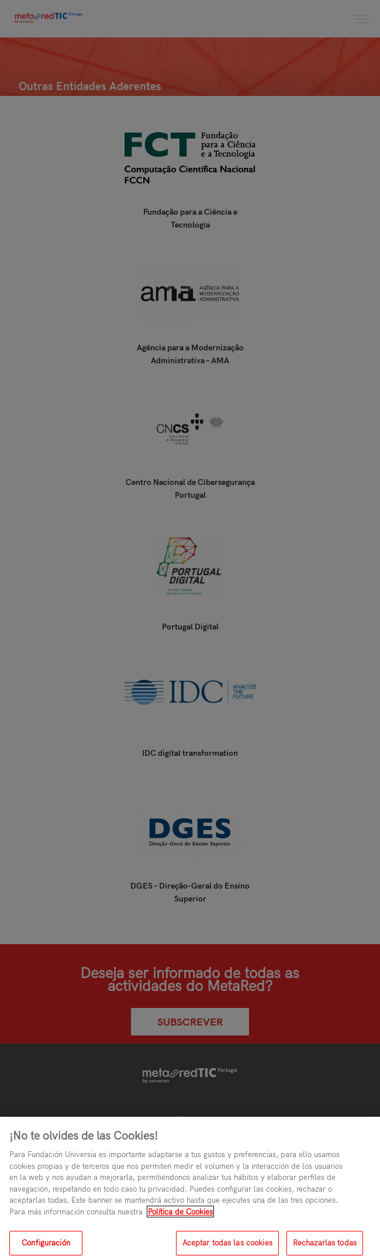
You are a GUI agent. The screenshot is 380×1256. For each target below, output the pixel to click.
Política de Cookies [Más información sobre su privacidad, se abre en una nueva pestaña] (180, 1218)
